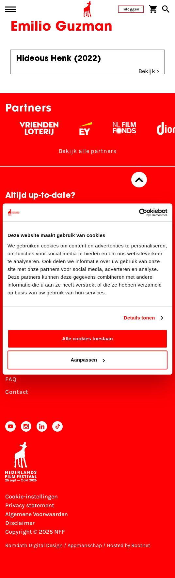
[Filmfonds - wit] (126, 128)
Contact (16, 391)
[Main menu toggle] (10, 9)
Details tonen (139, 317)
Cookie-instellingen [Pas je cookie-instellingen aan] (31, 496)
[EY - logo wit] (87, 128)
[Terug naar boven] (139, 179)
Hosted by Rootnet (128, 545)
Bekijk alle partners (88, 151)
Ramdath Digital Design (34, 545)
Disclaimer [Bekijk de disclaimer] (20, 522)
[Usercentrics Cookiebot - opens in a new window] (138, 212)
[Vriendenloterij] (41, 128)
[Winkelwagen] (153, 9)
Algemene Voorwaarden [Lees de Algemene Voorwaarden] (36, 514)
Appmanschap (85, 545)
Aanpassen (88, 360)
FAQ (11, 379)
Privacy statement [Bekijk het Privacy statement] (29, 505)
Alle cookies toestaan (87, 338)
